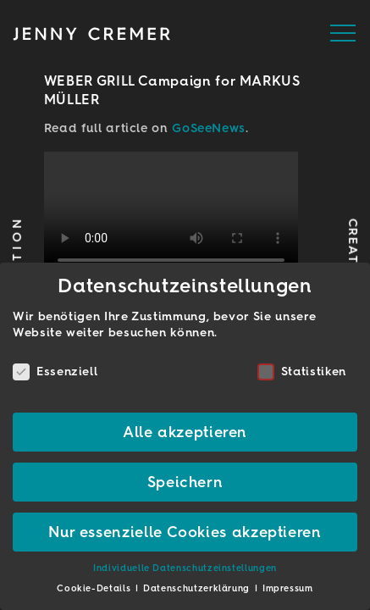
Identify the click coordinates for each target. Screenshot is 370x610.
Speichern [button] (185, 482)
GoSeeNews (209, 128)
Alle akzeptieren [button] (185, 432)
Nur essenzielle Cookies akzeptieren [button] (184, 532)
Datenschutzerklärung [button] (197, 588)
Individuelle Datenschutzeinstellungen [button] (185, 568)
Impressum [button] (287, 588)
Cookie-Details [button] (95, 588)
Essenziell (55, 371)
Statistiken (301, 371)
